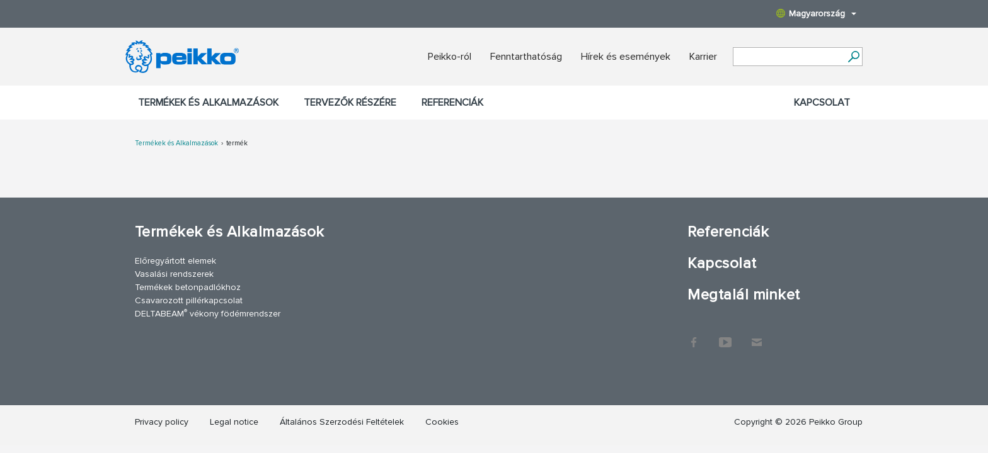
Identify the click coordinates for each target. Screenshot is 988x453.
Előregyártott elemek (175, 260)
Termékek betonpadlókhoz (188, 287)
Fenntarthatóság (526, 56)
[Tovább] (853, 56)
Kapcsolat (822, 102)
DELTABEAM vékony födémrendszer (207, 313)
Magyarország (816, 13)
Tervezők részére (350, 102)
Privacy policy (161, 422)
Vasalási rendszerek (174, 274)
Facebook (693, 336)
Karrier (703, 56)
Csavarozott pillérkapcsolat (189, 300)
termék (237, 143)
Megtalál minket (743, 295)
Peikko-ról (449, 56)
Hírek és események (625, 56)
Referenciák (452, 102)
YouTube (725, 336)
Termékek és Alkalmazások (208, 102)
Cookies (442, 422)
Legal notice (234, 422)
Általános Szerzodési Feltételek (342, 422)
